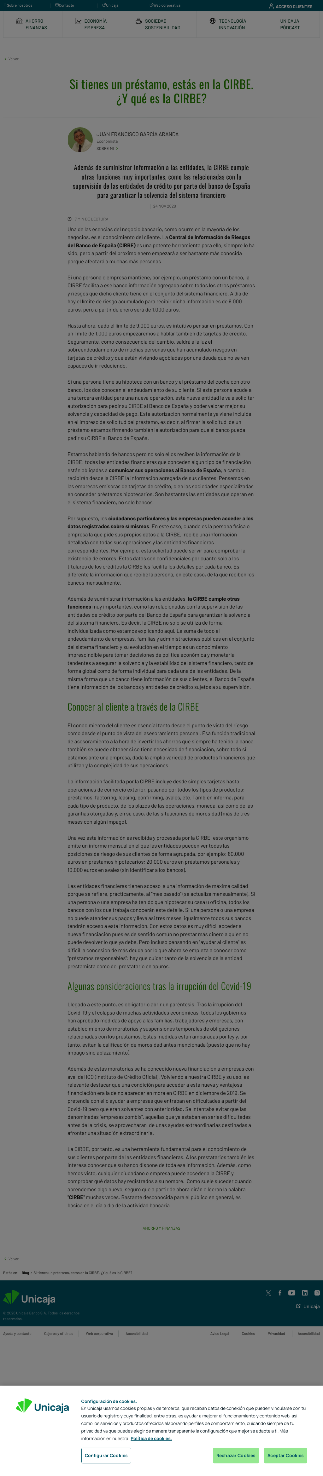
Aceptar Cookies (285, 1455)
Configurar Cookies (106, 1455)
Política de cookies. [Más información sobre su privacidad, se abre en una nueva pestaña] (151, 1439)
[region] (161, 1431)
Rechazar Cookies (235, 1455)
